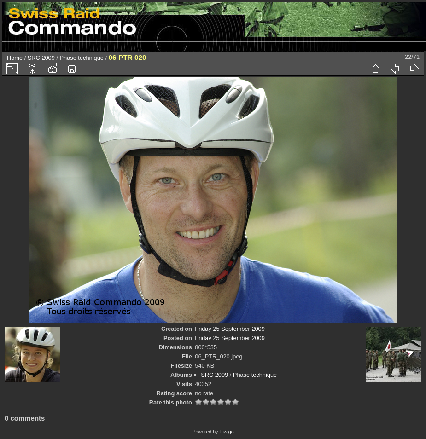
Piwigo (226, 431)
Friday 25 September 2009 (230, 328)
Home (15, 57)
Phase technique (82, 57)
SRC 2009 (41, 57)
